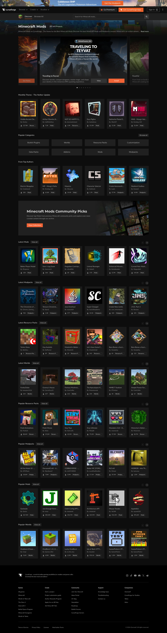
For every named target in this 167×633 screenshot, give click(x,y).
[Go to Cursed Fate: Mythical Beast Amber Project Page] (139, 261)
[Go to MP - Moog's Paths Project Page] (50, 181)
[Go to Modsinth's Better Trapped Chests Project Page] (72, 342)
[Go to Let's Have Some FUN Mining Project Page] (94, 342)
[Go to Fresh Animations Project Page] (28, 422)
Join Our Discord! (77, 592)
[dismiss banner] (163, 3)
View (99, 81)
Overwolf (128, 592)
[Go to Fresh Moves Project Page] (50, 422)
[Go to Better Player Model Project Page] (28, 261)
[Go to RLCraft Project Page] (117, 463)
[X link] (143, 575)
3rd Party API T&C (51, 606)
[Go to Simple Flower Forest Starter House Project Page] (139, 382)
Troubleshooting (103, 595)
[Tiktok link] (131, 575)
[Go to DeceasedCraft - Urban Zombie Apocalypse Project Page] (50, 463)
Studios (45, 10)
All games (21, 592)
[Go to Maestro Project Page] (72, 181)
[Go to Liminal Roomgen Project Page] (94, 261)
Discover (28, 17)
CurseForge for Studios (132, 595)
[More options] (163, 10)
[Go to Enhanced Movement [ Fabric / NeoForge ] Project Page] (117, 261)
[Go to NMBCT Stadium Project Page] (117, 382)
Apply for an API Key (51, 602)
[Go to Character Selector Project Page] (94, 181)
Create (34, 10)
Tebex (126, 599)
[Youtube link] (135, 575)
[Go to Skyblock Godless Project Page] (139, 181)
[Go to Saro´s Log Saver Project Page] (50, 261)
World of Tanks (23, 616)
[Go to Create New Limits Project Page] (117, 301)
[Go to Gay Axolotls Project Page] (50, 342)
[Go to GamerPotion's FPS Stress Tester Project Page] (139, 544)
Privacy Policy (36, 627)
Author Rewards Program (53, 599)
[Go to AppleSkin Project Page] (139, 503)
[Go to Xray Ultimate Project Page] (94, 422)
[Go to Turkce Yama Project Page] (28, 342)
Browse (23, 10)
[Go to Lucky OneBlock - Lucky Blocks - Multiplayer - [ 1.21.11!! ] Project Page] (72, 544)
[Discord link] (139, 575)
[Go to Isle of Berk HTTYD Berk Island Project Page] (94, 544)
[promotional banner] (83, 3)
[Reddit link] (147, 575)
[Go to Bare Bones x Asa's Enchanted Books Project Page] (139, 342)
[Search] (147, 17)
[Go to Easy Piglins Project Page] (94, 114)
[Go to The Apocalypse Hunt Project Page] (94, 382)
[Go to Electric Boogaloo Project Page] (28, 181)
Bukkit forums (76, 609)
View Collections (34, 225)
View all (34, 242)
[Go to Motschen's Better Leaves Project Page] (139, 422)
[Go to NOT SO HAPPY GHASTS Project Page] (72, 114)
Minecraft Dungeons (25, 613)
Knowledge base (103, 592)
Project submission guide (53, 595)
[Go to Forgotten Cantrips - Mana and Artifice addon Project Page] (72, 261)
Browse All (38, 17)
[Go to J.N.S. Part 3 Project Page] (139, 301)
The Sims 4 (22, 602)
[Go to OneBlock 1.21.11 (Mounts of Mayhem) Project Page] (50, 544)
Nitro (126, 602)
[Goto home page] (9, 10)
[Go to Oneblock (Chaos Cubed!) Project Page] (28, 544)
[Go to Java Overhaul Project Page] (72, 301)
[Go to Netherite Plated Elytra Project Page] (117, 114)
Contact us (101, 599)
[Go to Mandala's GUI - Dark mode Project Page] (117, 422)
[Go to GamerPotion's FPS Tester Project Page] (117, 544)
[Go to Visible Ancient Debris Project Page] (28, 114)
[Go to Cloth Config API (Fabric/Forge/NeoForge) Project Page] (72, 503)
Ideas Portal (75, 595)
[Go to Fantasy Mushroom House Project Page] (72, 382)
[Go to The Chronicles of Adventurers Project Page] (28, 301)
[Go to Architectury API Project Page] (94, 503)
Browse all (143, 135)
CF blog (73, 599)
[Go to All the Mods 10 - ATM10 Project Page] (28, 463)
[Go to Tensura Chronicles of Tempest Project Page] (50, 301)
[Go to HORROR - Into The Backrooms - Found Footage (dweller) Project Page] (139, 463)
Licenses (46, 627)
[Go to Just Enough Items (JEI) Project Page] (50, 503)
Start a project (49, 592)
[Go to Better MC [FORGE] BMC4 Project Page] (94, 463)
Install (116, 81)
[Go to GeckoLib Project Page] (28, 503)
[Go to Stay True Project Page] (72, 422)
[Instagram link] (127, 575)
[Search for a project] (109, 16)
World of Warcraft (24, 599)
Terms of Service (23, 627)
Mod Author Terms (58, 627)
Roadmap (74, 606)
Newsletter (75, 602)
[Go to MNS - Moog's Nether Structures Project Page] (139, 114)
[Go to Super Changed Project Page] (94, 301)
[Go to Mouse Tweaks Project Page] (117, 503)
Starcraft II (21, 606)
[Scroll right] (147, 242)
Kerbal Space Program (25, 609)
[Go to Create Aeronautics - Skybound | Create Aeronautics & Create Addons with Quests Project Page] (117, 181)
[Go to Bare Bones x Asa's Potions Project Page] (117, 342)
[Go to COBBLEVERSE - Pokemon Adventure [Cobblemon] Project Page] (72, 463)
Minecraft (21, 595)
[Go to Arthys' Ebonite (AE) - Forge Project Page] (50, 114)
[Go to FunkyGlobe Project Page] (28, 382)
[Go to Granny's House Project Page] (50, 382)
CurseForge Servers (77, 613)
